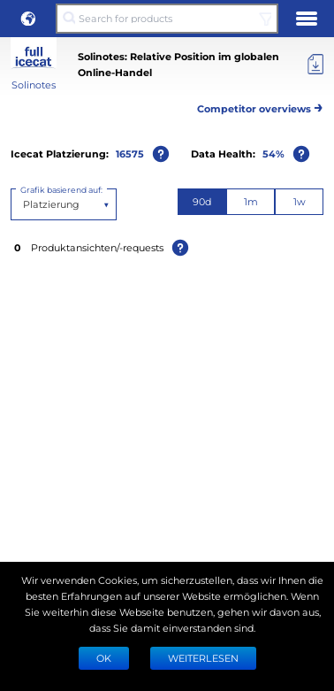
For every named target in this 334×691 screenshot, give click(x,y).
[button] (28, 19)
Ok (103, 658)
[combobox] (24, 204)
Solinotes (33, 84)
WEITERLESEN (203, 658)
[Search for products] (167, 19)
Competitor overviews (260, 105)
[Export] (315, 64)
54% (273, 153)
